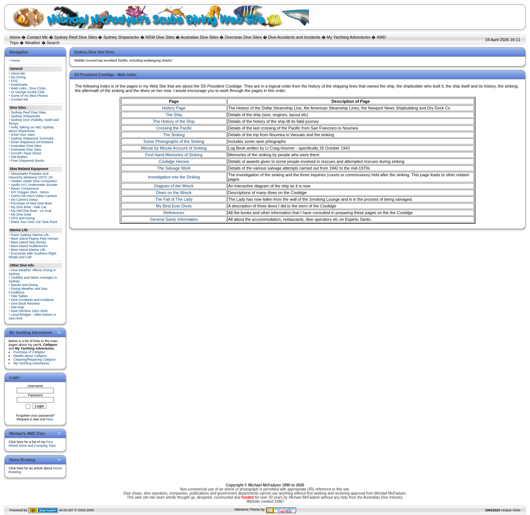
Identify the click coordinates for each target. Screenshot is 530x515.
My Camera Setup (24, 199)
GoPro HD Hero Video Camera (34, 196)
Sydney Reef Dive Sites (75, 37)
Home (15, 37)
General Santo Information (174, 219)
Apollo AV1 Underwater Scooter (34, 185)
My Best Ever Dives (174, 206)
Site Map (18, 307)
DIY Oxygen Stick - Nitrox (30, 192)
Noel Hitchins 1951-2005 (29, 311)
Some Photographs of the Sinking (173, 141)
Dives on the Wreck (173, 192)
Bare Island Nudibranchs (29, 246)
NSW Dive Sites (160, 37)
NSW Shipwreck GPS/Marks (32, 142)
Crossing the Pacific (174, 128)
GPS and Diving (23, 218)
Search (53, 42)
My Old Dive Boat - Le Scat (31, 211)
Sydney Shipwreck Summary (32, 138)
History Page (174, 108)
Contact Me (37, 37)
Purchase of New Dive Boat (31, 203)
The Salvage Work (174, 168)
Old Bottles (19, 157)
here (49, 419)
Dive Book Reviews (25, 303)
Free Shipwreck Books (28, 161)
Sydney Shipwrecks (121, 37)
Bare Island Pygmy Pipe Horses (34, 238)
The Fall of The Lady (174, 199)
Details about (30, 356)
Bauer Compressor (25, 188)
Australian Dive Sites (199, 37)
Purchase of (29, 352)
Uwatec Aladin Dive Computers (34, 181)
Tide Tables (19, 296)
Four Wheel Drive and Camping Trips (32, 443)
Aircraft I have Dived (26, 153)
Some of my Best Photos (29, 96)
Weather (32, 42)
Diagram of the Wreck (174, 186)
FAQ (14, 81)
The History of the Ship (174, 121)
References (173, 212)
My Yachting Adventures (349, 37)
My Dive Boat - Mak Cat (28, 207)
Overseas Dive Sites (243, 37)
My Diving (18, 77)
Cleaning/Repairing (34, 359)
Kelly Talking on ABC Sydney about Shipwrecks (31, 129)
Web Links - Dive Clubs (28, 88)
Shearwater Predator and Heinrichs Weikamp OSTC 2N (31, 175)
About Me (18, 73)
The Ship (174, 114)
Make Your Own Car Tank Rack (34, 222)
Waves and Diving (24, 285)
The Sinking (174, 134)
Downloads (19, 84)
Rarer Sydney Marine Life (30, 235)
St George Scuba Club (28, 92)
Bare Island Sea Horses (28, 242)
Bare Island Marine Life (28, 250)
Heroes (174, 161)
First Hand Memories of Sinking (173, 154)
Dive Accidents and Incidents (294, 37)
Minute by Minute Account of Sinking (174, 148)
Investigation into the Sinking (174, 177)
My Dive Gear (21, 214)
